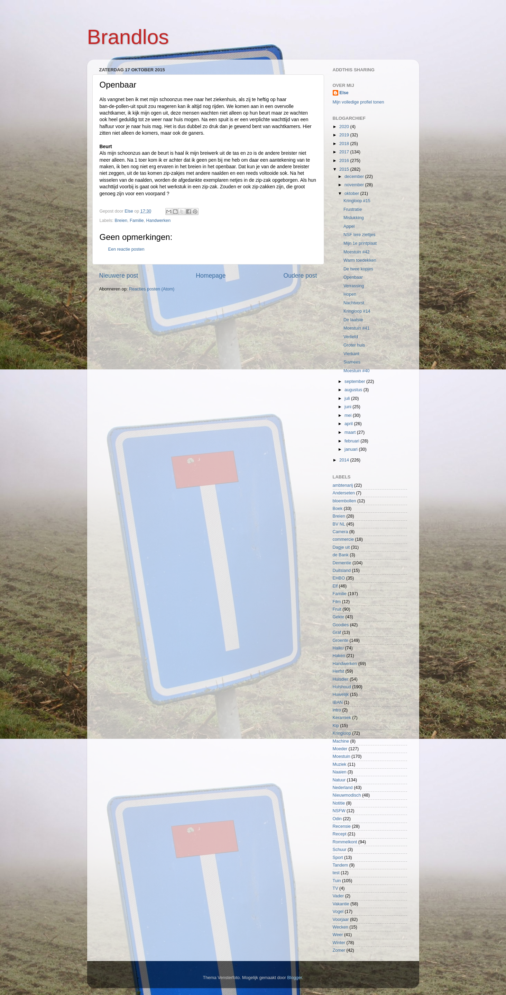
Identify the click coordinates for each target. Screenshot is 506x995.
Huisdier (341, 679)
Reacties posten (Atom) (152, 289)
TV (335, 888)
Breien (121, 220)
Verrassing (353, 286)
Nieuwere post (118, 275)
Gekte (338, 617)
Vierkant (351, 353)
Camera (340, 531)
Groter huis (354, 345)
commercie (343, 539)
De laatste (353, 319)
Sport (338, 857)
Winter (339, 942)
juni (348, 406)
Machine (341, 741)
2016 (344, 160)
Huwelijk (341, 694)
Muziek (340, 764)
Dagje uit (341, 547)
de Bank (341, 555)
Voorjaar (341, 919)
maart (350, 432)
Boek (338, 508)
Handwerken (158, 220)
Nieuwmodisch (347, 795)
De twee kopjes (358, 269)
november (354, 184)
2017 (344, 152)
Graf (337, 632)
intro (337, 710)
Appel (349, 226)
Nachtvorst (353, 303)
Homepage (211, 275)
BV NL (339, 524)
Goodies (341, 624)
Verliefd (350, 336)
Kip (336, 725)
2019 (344, 135)
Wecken (340, 927)
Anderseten (344, 493)
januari (351, 449)
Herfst (338, 671)
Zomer (339, 950)
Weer (338, 934)
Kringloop (342, 733)
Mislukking (353, 217)
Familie (137, 220)
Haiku (338, 648)
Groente (341, 640)
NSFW (339, 810)
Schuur (340, 849)
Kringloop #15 (356, 200)
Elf (335, 586)
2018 (344, 143)
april (349, 423)
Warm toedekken (359, 260)
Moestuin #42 (356, 252)
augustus (354, 389)
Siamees (351, 362)
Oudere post (300, 275)
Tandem (340, 865)
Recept (340, 834)
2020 (344, 126)
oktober (352, 193)
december (354, 176)
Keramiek (342, 717)
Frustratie (352, 209)
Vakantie (341, 904)
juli (347, 398)
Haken (339, 655)
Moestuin (341, 756)
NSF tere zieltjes (359, 234)
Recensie (342, 826)
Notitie (339, 803)
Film (337, 601)
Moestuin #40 (356, 370)
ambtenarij (343, 485)
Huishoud (342, 686)
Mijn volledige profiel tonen (358, 102)
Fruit (337, 609)
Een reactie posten (126, 249)
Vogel (338, 911)
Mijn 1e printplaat (360, 243)
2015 (344, 169)
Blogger (294, 977)
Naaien (340, 772)
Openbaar (353, 277)
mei (348, 415)
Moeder (340, 748)
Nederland (343, 787)
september (355, 381)
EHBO (339, 578)
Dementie (342, 563)
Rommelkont (345, 842)
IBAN (338, 702)
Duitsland (342, 570)
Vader (338, 896)
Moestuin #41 (356, 328)
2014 (344, 460)
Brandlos (128, 36)
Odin (337, 818)
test (336, 872)
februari (352, 441)
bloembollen (344, 501)
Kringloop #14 (356, 311)
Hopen (349, 294)
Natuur (339, 780)
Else (344, 92)
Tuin (337, 880)
